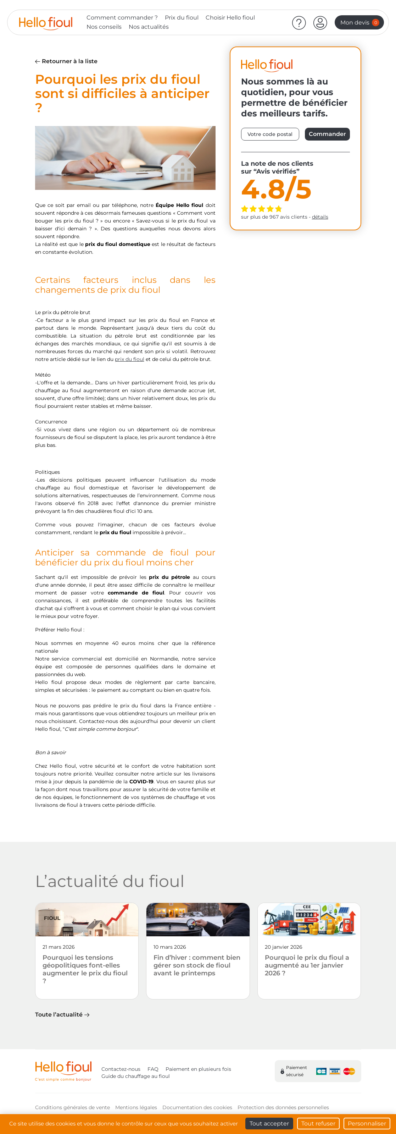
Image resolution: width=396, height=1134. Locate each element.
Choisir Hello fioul (230, 17)
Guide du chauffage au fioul (135, 1076)
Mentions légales (136, 1107)
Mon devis (359, 22)
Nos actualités (149, 26)
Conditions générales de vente (72, 1107)
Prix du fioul (182, 17)
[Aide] (299, 22)
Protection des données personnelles (283, 1107)
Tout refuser (318, 1123)
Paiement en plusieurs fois (198, 1069)
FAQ (152, 1069)
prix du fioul (129, 359)
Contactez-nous (120, 1069)
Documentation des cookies (197, 1107)
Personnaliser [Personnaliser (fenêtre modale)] (367, 1123)
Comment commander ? (122, 17)
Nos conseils (104, 26)
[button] (320, 22)
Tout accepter (269, 1123)
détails (320, 217)
